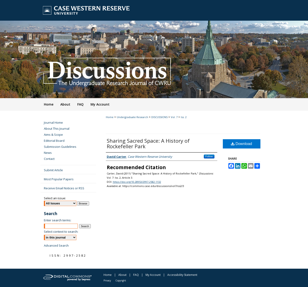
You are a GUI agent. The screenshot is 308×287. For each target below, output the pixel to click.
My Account (153, 275)
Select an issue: (55, 198)
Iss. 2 (184, 117)
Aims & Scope (53, 134)
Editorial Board (54, 141)
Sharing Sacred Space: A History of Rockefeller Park (148, 143)
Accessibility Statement (182, 275)
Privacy (107, 280)
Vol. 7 (174, 117)
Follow (209, 156)
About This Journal (56, 128)
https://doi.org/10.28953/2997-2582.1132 (137, 182)
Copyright (120, 280)
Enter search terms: (57, 220)
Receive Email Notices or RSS (64, 188)
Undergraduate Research (132, 117)
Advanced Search (56, 245)
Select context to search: (61, 231)
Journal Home (53, 122)
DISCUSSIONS (159, 117)
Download (241, 144)
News (48, 153)
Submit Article (53, 170)
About (122, 275)
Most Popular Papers (59, 179)
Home (109, 117)
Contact (49, 159)
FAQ (136, 275)
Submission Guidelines (60, 147)
